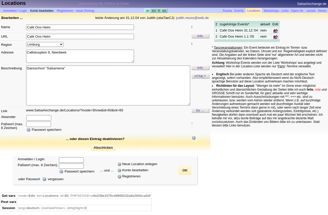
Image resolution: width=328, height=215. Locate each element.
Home (322, 11)
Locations (253, 11)
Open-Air (297, 11)
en (154, 11)
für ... (200, 110)
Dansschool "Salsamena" (108, 85)
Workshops (271, 11)
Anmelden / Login (15, 11)
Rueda (227, 11)
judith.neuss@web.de (192, 18)
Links (285, 11)
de (147, 11)
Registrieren (65, 11)
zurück (310, 11)
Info (200, 36)
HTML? (200, 76)
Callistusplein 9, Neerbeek (80, 56)
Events (239, 11)
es (164, 11)
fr (159, 11)
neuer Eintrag (85, 11)
